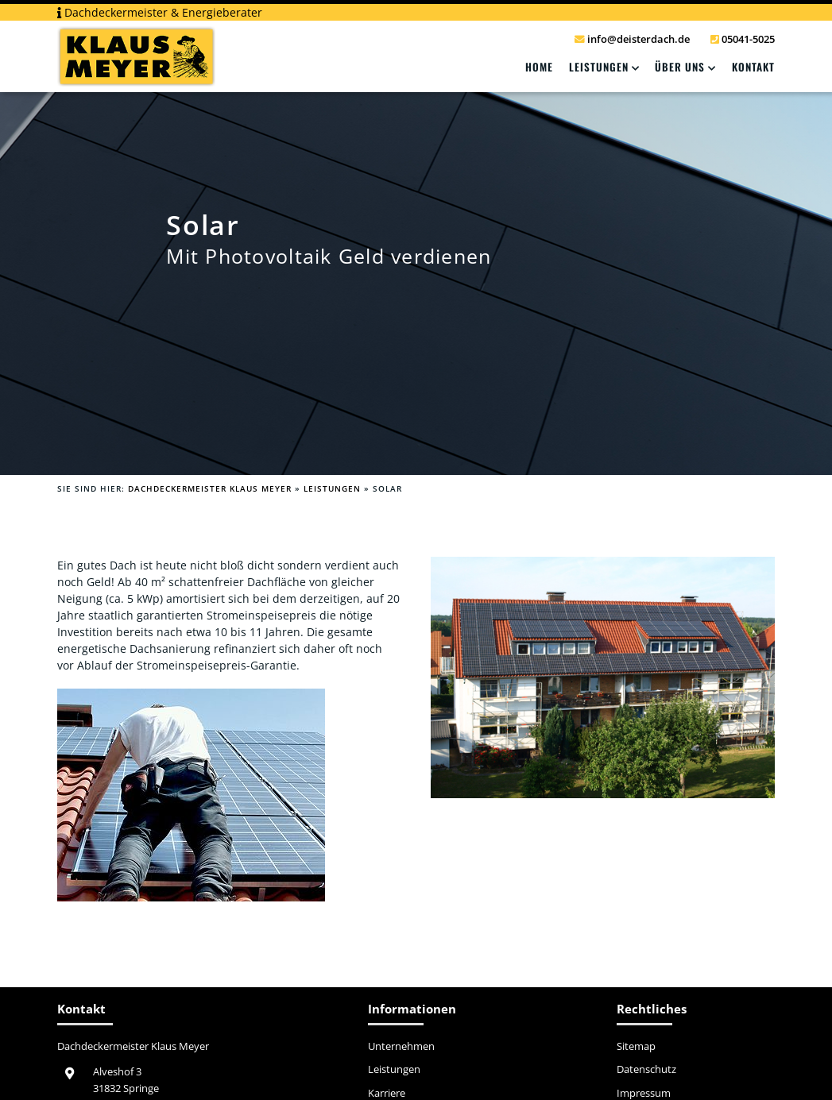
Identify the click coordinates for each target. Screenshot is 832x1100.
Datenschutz (646, 1069)
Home (539, 67)
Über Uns (680, 67)
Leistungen (599, 67)
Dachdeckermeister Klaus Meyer (210, 488)
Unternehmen (401, 1046)
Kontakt (753, 67)
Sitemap (636, 1046)
